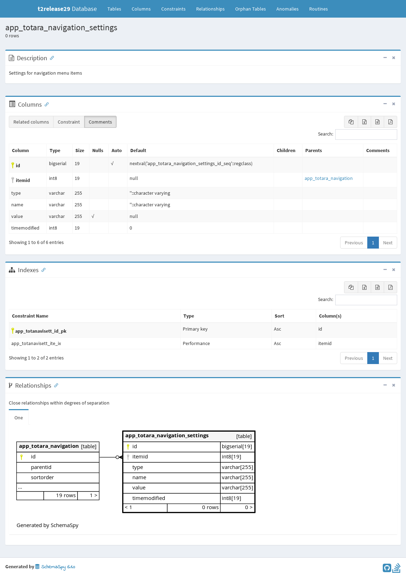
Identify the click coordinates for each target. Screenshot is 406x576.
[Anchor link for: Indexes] (42, 269)
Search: (357, 134)
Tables (116, 8)
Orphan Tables (250, 9)
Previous (354, 242)
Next (388, 242)
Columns (141, 9)
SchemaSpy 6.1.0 (55, 567)
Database (67, 9)
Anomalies (287, 9)
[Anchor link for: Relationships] (54, 385)
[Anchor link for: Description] (50, 57)
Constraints (173, 9)
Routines (318, 9)
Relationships (210, 9)
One (18, 417)
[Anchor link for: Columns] (45, 104)
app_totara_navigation (329, 178)
